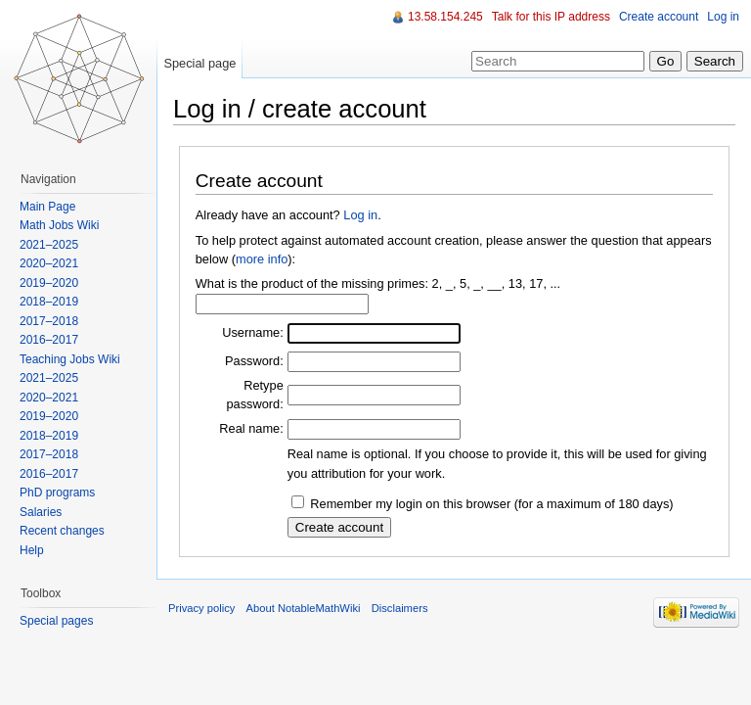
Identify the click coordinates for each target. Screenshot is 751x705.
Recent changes (62, 531)
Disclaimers (400, 608)
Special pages (56, 621)
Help (32, 550)
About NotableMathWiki (303, 608)
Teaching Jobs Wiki (70, 359)
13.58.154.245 (445, 17)
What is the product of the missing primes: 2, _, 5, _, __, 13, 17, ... (378, 283)
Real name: (251, 428)
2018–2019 (49, 301)
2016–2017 (49, 340)
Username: (253, 332)
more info (261, 259)
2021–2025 (49, 245)
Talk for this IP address (551, 17)
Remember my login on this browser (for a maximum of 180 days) (491, 503)
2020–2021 (49, 263)
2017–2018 (49, 321)
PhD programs (57, 492)
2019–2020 (49, 283)
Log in (360, 215)
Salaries (41, 512)
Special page (199, 63)
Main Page (47, 206)
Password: (254, 360)
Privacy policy (201, 608)
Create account (658, 17)
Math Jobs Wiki (59, 225)
